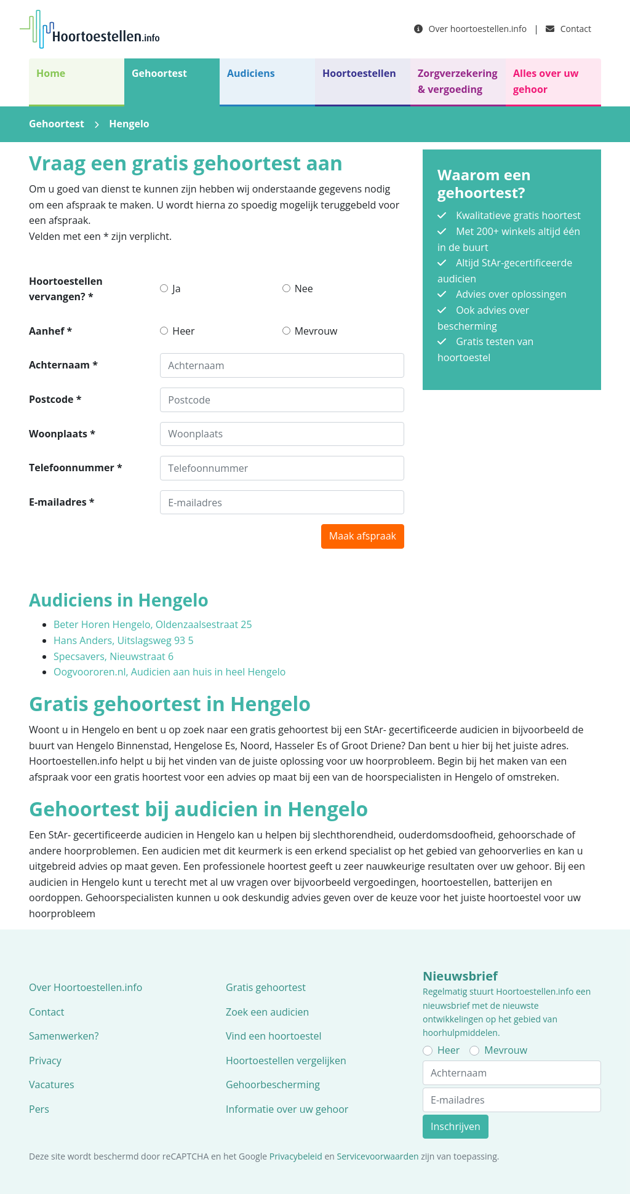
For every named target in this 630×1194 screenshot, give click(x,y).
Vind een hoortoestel (274, 1036)
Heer (183, 331)
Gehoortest (159, 73)
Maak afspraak (362, 536)
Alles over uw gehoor (545, 81)
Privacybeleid (295, 1156)
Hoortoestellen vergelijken (286, 1060)
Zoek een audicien (267, 1012)
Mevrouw (316, 331)
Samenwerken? (63, 1036)
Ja (176, 288)
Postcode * (55, 399)
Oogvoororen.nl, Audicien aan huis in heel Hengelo (169, 672)
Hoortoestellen (359, 73)
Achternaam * (63, 365)
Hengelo (129, 123)
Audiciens (251, 73)
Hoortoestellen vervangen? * (66, 289)
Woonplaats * (62, 433)
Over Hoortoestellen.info (85, 987)
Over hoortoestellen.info (470, 28)
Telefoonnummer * (75, 467)
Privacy (45, 1060)
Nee (304, 288)
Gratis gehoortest (266, 987)
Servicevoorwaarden (378, 1156)
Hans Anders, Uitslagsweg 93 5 (124, 640)
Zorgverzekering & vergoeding (458, 81)
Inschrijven (455, 1126)
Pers (39, 1109)
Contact (568, 28)
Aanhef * (50, 331)
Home (50, 73)
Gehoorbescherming (273, 1084)
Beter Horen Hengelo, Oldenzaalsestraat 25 (153, 624)
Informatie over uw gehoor (287, 1109)
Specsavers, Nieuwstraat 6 (113, 656)
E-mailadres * (62, 502)
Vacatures (51, 1084)
